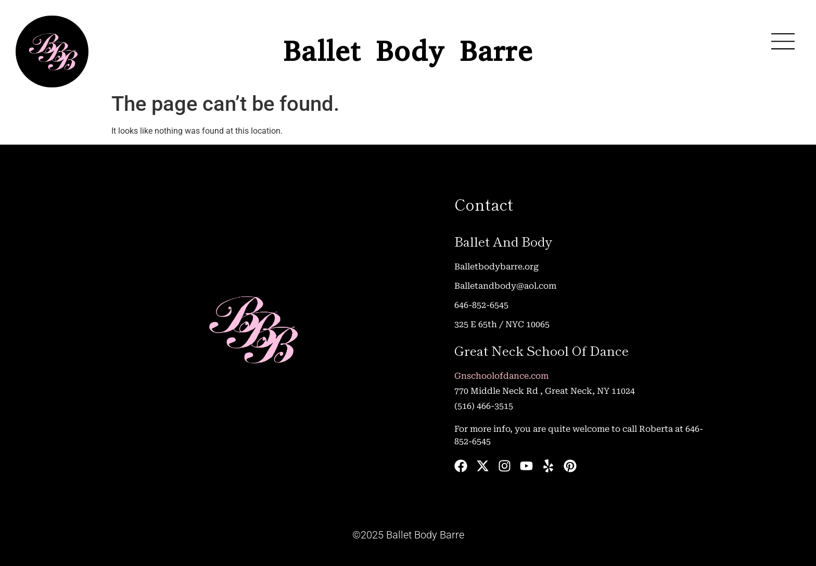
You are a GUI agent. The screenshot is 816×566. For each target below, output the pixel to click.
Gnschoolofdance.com (501, 376)
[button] (782, 41)
